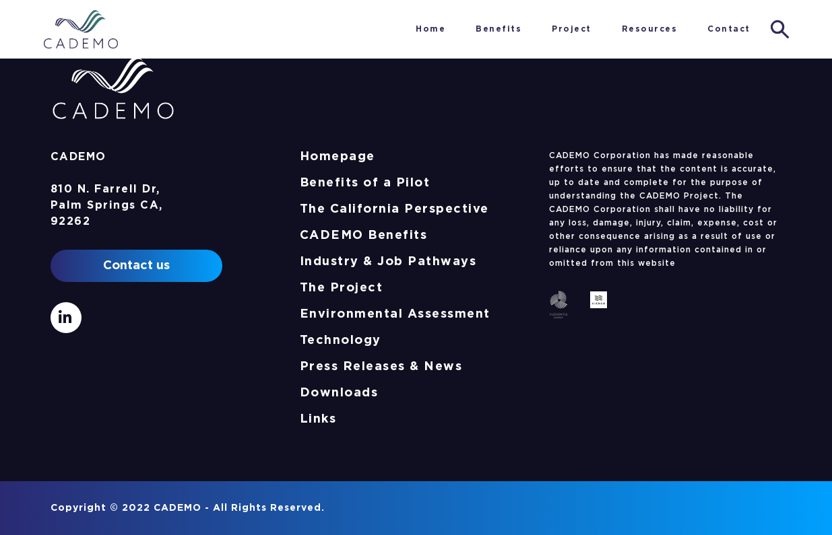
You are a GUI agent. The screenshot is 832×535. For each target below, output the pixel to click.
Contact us (136, 266)
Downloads (339, 393)
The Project (341, 288)
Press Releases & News (381, 367)
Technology (340, 340)
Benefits (498, 29)
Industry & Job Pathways (388, 262)
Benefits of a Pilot (365, 183)
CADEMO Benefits (364, 235)
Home (382, 29)
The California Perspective (394, 209)
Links (318, 419)
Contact (728, 29)
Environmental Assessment (395, 314)
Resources (650, 29)
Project (571, 29)
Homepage (337, 157)
